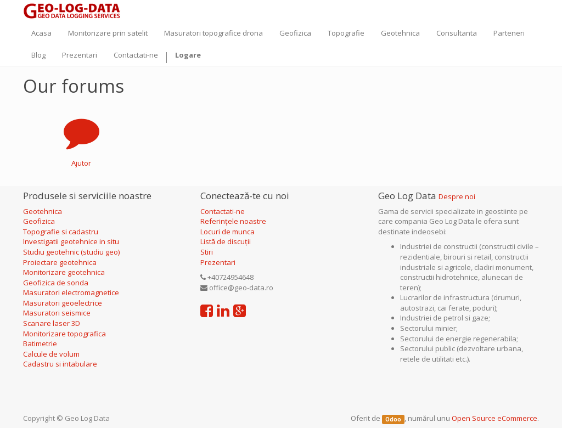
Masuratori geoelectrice (63, 303)
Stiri (206, 252)
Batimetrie (40, 343)
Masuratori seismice (57, 313)
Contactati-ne (222, 211)
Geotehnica (42, 211)
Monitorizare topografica (64, 334)
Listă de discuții (225, 241)
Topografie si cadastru (60, 231)
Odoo (393, 419)
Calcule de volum (51, 354)
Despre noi (457, 196)
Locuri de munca (227, 231)
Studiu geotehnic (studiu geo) (71, 252)
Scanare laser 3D (51, 323)
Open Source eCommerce (494, 418)
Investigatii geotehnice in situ (71, 241)
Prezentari (217, 262)
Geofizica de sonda (56, 283)
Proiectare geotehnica (60, 262)
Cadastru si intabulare (60, 364)
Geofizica (39, 221)
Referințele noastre (233, 221)
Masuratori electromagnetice (71, 292)
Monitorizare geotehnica (64, 272)
